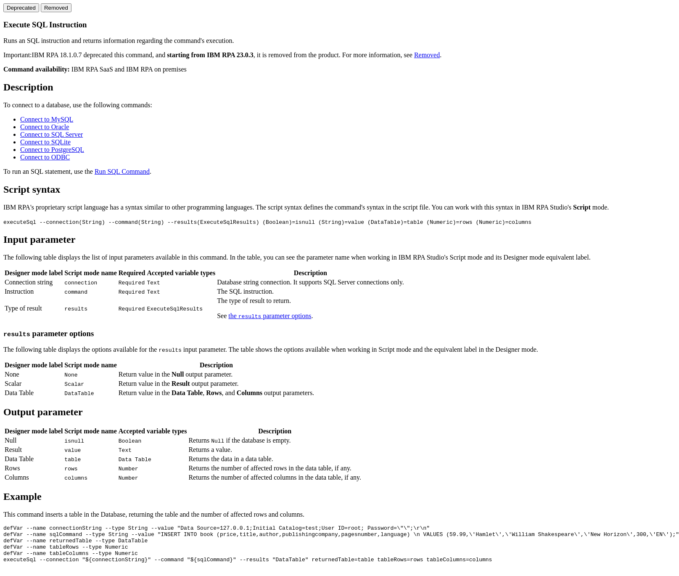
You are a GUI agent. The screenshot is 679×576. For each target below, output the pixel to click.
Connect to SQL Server (51, 134)
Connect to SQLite (45, 142)
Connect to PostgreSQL (52, 149)
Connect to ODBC (45, 157)
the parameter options (269, 315)
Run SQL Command (122, 171)
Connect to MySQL (46, 119)
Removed (427, 54)
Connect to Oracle (44, 126)
